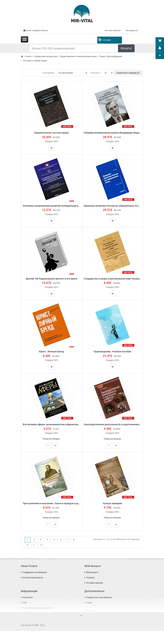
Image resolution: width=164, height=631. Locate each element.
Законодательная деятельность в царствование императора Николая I (112, 424)
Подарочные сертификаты (99, 597)
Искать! (126, 48)
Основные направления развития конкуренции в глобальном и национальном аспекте (51, 206)
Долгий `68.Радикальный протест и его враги (51, 278)
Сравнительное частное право (51, 133)
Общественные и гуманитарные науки (78, 56)
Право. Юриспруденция (110, 56)
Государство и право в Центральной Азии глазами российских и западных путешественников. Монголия (112, 278)
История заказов (94, 583)
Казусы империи (112, 503)
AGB (24, 603)
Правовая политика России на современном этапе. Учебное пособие (112, 206)
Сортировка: (48, 73)
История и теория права (35, 60)
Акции (89, 603)
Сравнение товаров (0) (128, 73)
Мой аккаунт (92, 572)
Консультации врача (33, 578)
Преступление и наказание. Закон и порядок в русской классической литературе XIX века (51, 503)
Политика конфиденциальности (38, 608)
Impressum (28, 597)
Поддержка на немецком (35, 572)
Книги (28, 56)
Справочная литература (46, 56)
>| (41, 545)
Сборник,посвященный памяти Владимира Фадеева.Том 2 (112, 133)
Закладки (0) (132, 30)
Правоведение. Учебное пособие (112, 351)
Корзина (90, 578)
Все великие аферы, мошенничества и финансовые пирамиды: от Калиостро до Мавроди (51, 424)
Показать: (95, 73)
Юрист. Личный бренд (51, 351)
